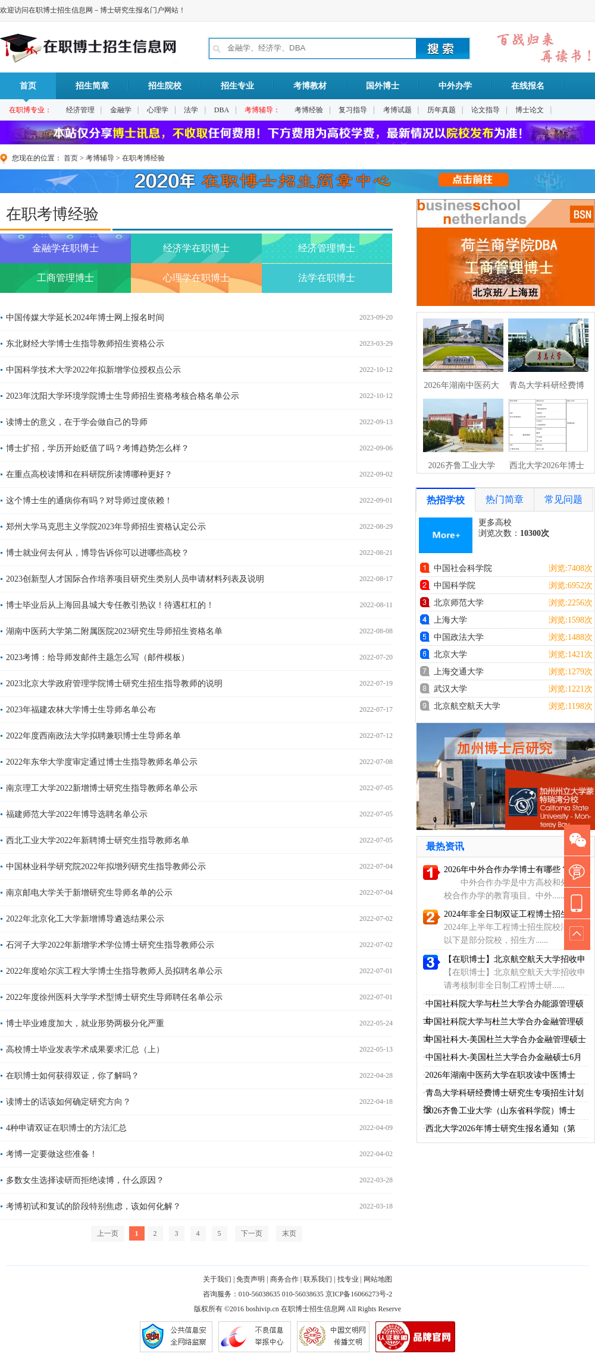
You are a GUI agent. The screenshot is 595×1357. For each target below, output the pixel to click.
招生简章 (92, 85)
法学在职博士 (326, 278)
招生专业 (237, 85)
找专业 (348, 1279)
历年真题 (441, 110)
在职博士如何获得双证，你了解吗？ (72, 1075)
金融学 (120, 110)
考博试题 (397, 110)
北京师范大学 (459, 602)
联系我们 (317, 1279)
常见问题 (563, 499)
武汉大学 (450, 688)
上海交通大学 (459, 671)
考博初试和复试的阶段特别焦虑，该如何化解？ (93, 1206)
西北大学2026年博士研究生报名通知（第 (500, 1128)
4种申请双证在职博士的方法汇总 (66, 1128)
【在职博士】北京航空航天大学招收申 (514, 959)
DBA (221, 110)
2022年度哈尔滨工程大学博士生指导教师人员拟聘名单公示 (114, 971)
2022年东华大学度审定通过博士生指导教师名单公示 (102, 762)
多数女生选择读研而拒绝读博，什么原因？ (85, 1180)
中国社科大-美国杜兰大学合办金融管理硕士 (506, 1039)
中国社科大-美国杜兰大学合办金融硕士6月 (504, 1057)
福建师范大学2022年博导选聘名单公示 (77, 814)
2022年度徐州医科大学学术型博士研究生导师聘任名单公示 (114, 997)
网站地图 (378, 1279)
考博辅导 (100, 158)
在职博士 (295, 1309)
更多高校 (495, 522)
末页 (289, 1233)
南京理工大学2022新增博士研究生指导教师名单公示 (102, 788)
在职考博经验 (143, 158)
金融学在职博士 (65, 248)
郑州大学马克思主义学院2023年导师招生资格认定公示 (106, 526)
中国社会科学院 (463, 568)
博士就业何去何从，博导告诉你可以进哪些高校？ (97, 552)
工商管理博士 (65, 278)
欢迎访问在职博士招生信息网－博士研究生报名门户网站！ (93, 10)
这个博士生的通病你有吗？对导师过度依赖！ (89, 500)
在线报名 (527, 85)
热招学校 (446, 500)
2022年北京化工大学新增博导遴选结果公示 (85, 918)
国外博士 (382, 85)
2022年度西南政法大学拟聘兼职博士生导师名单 (93, 735)
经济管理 (80, 110)
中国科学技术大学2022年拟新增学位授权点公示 (93, 369)
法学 (191, 110)
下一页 (251, 1233)
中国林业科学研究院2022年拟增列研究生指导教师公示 (106, 866)
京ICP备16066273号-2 (359, 1294)
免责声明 (250, 1279)
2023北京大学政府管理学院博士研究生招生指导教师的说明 (114, 683)
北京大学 (450, 654)
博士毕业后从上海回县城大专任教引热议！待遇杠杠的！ (110, 605)
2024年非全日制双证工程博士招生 (506, 914)
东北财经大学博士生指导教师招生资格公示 (85, 343)
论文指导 (485, 110)
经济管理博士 (326, 248)
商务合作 (284, 1279)
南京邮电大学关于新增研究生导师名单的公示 (89, 892)
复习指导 (353, 110)
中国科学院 (454, 585)
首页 (28, 90)
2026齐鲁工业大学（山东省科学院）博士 (500, 1110)
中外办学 (455, 85)
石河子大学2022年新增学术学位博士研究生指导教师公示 (110, 945)
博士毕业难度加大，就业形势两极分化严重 (85, 1023)
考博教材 (310, 85)
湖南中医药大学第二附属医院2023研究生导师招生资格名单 (114, 631)
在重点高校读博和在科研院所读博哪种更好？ (89, 474)
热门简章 (505, 499)
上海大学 (450, 620)
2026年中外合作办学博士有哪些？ (506, 869)
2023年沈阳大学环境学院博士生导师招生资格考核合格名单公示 (122, 396)
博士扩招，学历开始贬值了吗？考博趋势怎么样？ (97, 448)
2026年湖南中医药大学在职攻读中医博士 (500, 1075)
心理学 (157, 110)
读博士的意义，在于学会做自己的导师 (77, 422)
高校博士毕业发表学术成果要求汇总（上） (85, 1049)
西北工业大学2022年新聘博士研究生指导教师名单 (97, 840)
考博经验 (309, 110)
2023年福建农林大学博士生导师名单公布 (81, 709)
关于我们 (217, 1279)
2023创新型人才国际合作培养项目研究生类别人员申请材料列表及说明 (135, 579)
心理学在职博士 (196, 278)
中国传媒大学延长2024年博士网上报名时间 (85, 317)
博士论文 (529, 110)
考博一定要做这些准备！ (52, 1154)
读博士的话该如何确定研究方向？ (68, 1101)
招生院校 (164, 85)
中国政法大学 (459, 637)
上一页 (107, 1233)
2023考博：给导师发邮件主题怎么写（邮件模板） (97, 657)
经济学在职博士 (196, 248)
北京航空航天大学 (467, 706)
